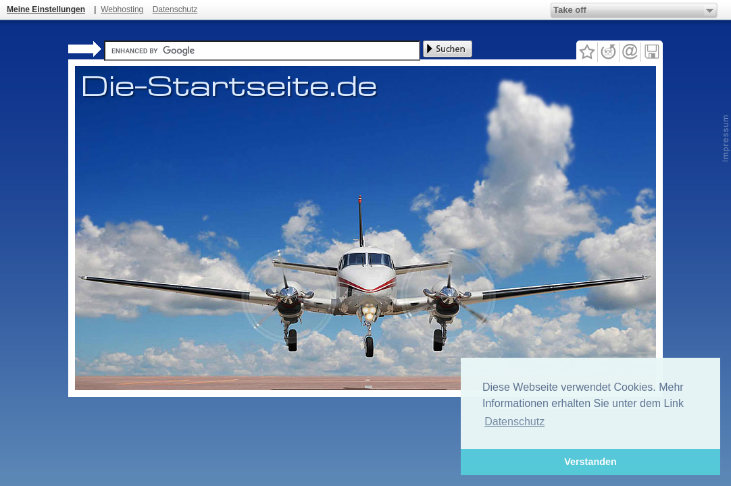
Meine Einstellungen (46, 9)
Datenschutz (175, 9)
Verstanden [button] (590, 461)
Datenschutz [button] (514, 421)
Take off (569, 10)
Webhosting (122, 9)
